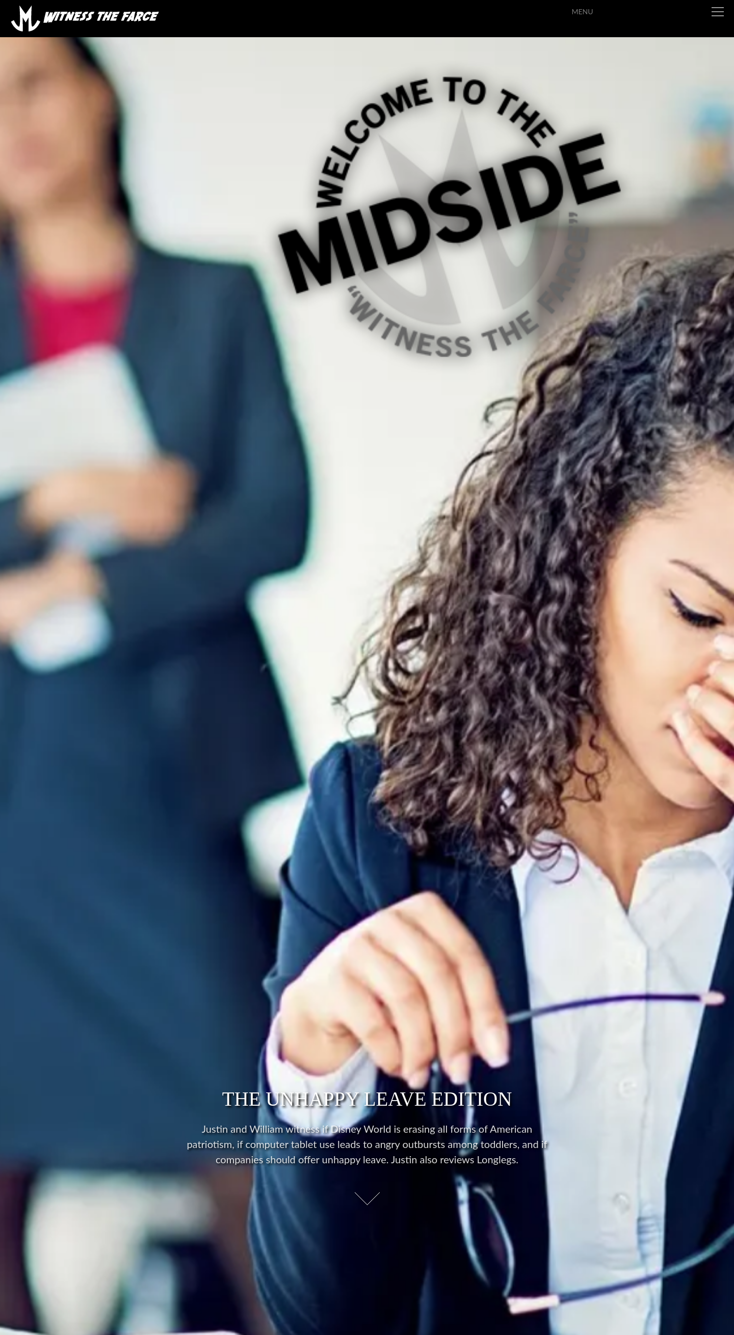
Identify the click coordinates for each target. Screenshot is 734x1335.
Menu (693, 11)
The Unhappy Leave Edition (367, 1098)
